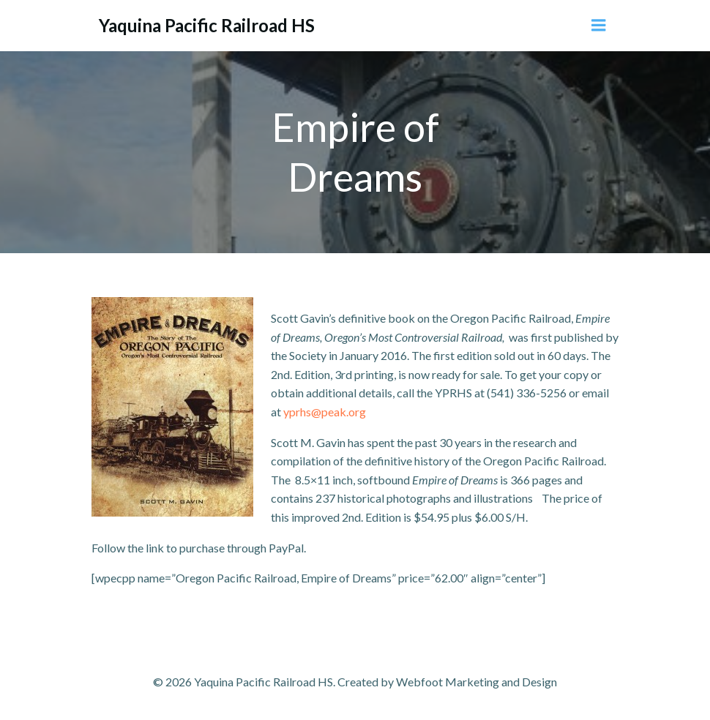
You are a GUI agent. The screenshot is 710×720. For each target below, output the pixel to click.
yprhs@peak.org (323, 412)
